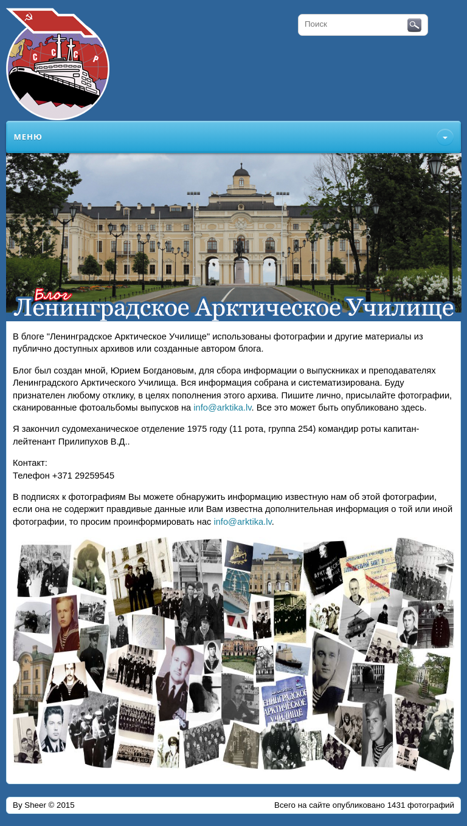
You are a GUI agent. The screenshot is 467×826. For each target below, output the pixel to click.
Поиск (414, 25)
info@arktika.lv (222, 407)
